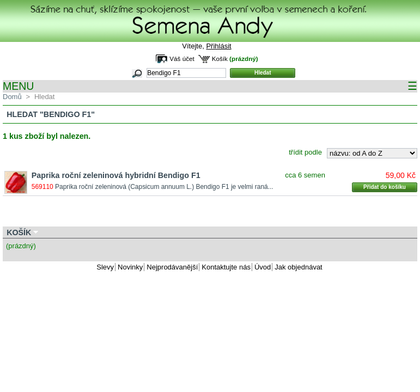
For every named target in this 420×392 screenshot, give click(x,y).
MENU (210, 86)
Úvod (262, 267)
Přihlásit (218, 46)
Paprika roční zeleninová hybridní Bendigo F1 (116, 175)
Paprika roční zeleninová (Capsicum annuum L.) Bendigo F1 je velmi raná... (164, 187)
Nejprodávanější (172, 267)
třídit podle (305, 152)
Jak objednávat (298, 267)
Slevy (105, 267)
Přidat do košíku (384, 187)
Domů (12, 97)
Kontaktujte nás (226, 267)
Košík (220, 58)
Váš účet (181, 58)
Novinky (130, 267)
